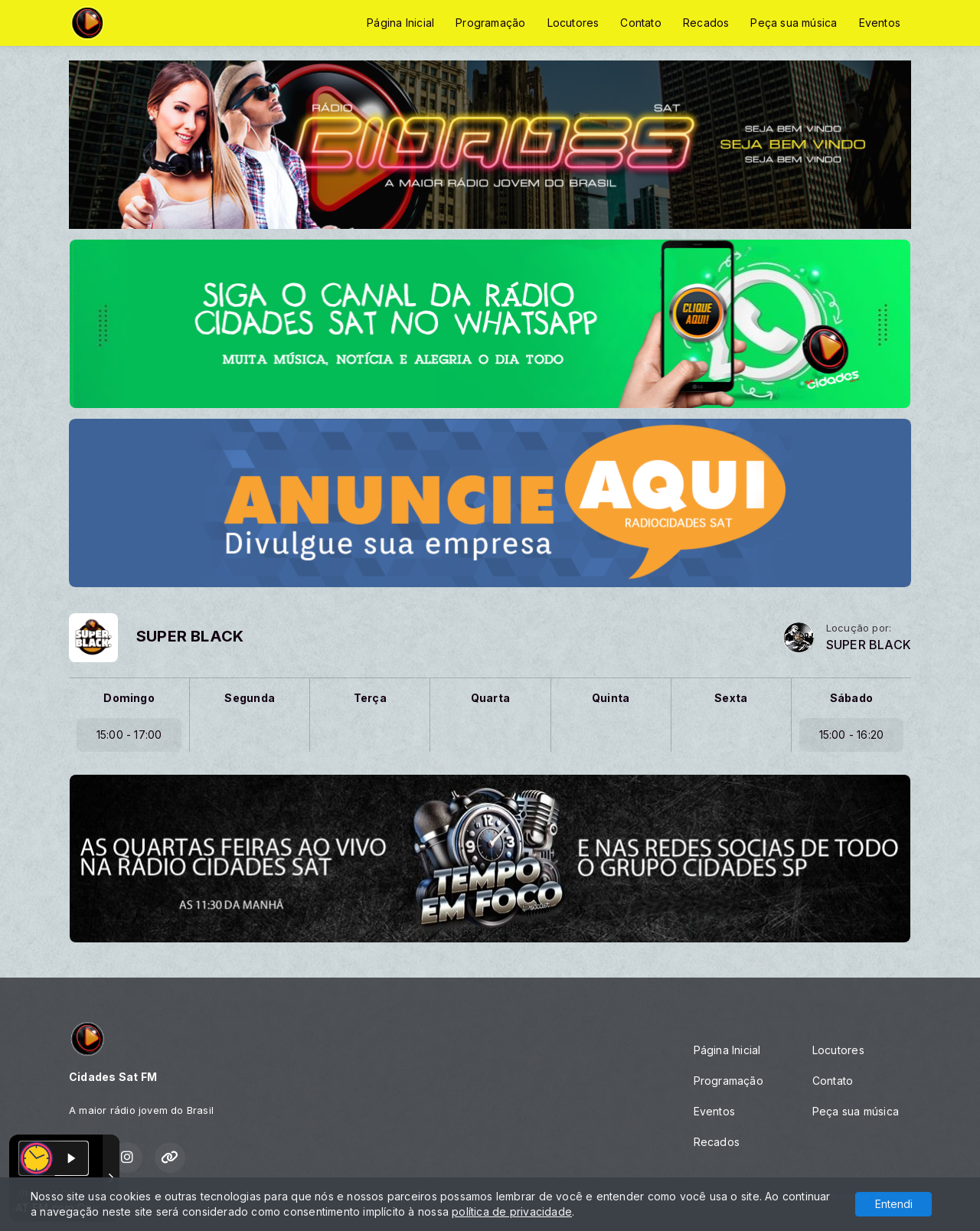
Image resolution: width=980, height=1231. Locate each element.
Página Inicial (400, 22)
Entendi (894, 1203)
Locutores (573, 22)
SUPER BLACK (868, 645)
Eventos (879, 22)
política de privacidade (512, 1211)
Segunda (249, 697)
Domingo (128, 697)
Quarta (490, 697)
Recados (706, 22)
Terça (370, 697)
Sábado (851, 697)
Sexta (730, 697)
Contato (640, 22)
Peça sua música (793, 22)
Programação (490, 22)
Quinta (610, 697)
